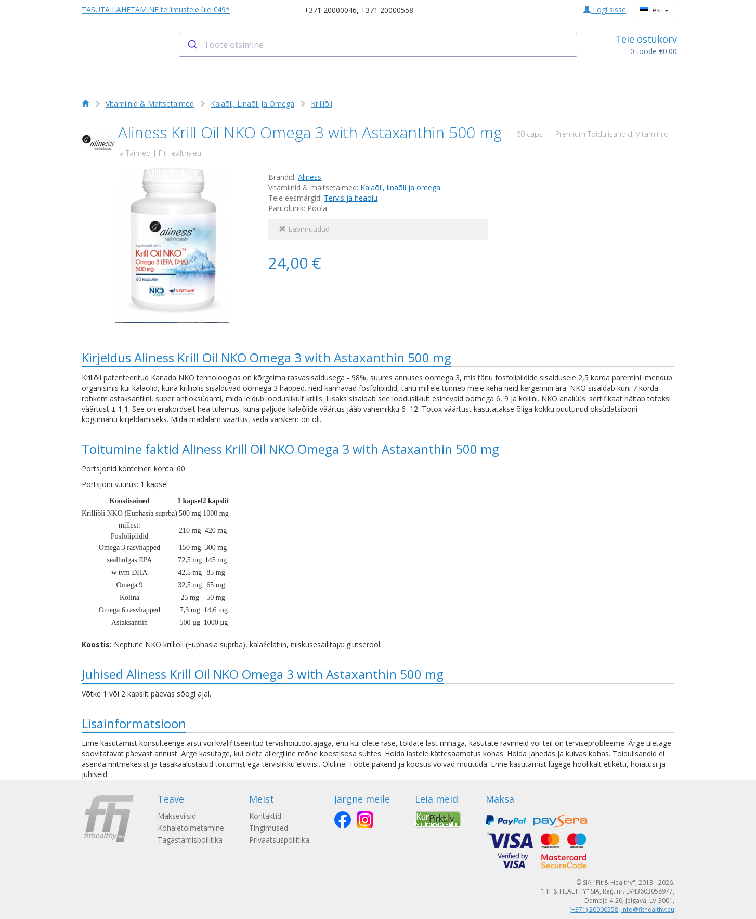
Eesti (654, 10)
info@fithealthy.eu (647, 909)
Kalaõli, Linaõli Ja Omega (252, 104)
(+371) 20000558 (593, 909)
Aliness (309, 177)
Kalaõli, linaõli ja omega (400, 187)
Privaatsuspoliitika (279, 840)
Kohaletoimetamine (191, 828)
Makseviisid (177, 816)
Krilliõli (321, 104)
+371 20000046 (330, 10)
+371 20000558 (387, 10)
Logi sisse (604, 10)
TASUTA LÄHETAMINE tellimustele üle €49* (156, 10)
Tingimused (268, 828)
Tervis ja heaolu (350, 198)
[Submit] (191, 44)
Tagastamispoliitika (190, 840)
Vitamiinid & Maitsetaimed (150, 104)
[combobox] (378, 45)
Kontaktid (265, 816)
